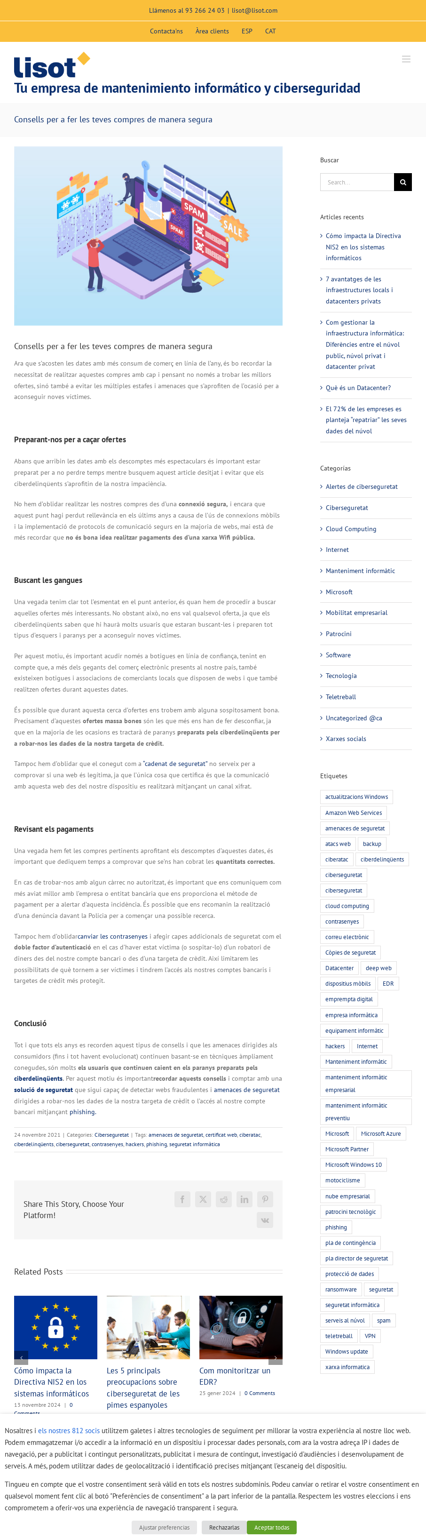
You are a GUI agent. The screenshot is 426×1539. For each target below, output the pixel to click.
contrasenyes (107, 1144)
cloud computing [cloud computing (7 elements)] (347, 905)
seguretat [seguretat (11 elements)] (381, 1289)
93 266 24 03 (205, 10)
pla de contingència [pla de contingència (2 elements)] (350, 1242)
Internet (337, 549)
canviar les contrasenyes (113, 936)
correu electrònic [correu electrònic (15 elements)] (347, 937)
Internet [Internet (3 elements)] (367, 1046)
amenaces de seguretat (247, 1089)
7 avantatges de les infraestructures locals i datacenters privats (359, 290)
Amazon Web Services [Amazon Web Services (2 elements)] (353, 812)
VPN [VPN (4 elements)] (370, 1336)
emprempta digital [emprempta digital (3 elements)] (349, 999)
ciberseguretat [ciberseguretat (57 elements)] (343, 874)
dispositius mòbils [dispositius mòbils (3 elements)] (348, 983)
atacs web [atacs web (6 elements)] (338, 843)
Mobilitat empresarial (356, 612)
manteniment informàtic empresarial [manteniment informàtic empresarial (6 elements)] (356, 1083)
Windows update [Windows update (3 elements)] (346, 1351)
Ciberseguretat (112, 1134)
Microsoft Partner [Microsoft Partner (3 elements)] (347, 1149)
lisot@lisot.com (254, 10)
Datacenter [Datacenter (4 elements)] (339, 968)
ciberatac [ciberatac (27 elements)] (336, 859)
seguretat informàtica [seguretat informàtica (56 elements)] (352, 1304)
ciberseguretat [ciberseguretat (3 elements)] (343, 890)
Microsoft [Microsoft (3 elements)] (337, 1133)
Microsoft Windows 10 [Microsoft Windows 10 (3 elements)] (353, 1164)
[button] (21, 1358)
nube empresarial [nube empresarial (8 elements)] (347, 1196)
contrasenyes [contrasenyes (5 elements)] (342, 921)
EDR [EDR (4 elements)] (388, 983)
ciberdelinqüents (38, 1078)
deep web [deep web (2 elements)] (379, 968)
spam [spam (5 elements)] (384, 1320)
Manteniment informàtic (360, 570)
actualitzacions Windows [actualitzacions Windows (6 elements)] (356, 796)
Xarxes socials (346, 738)
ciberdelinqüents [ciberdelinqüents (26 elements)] (382, 859)
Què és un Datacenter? (358, 387)
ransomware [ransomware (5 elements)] (341, 1289)
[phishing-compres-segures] (148, 236)
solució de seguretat (43, 1089)
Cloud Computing (351, 529)
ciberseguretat (72, 1144)
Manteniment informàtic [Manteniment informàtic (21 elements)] (356, 1061)
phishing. (83, 1112)
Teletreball (341, 697)
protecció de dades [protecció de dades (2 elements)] (349, 1273)
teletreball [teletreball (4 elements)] (339, 1336)
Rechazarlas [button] (224, 1527)
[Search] (403, 182)
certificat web (221, 1134)
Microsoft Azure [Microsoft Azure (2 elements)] (381, 1133)
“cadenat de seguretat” (175, 763)
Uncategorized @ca (354, 718)
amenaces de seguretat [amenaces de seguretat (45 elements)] (355, 828)
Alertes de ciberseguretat (362, 486)
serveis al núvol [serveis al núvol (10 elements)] (345, 1320)
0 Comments (260, 1392)
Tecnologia (341, 675)
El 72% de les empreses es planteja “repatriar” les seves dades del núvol (366, 420)
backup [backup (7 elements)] (372, 843)
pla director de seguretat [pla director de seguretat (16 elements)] (356, 1258)
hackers (135, 1144)
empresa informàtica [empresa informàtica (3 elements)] (351, 1015)
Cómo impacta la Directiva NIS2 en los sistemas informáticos (51, 1382)
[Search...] (357, 182)
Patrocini (339, 634)
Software (338, 655)
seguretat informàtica (194, 1144)
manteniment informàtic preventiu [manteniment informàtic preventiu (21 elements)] (356, 1111)
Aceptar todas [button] (271, 1527)
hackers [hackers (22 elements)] (335, 1046)
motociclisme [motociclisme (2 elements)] (342, 1180)
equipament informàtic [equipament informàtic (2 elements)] (354, 1030)
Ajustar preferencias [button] (164, 1527)
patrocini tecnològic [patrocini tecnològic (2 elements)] (350, 1211)
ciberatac (249, 1134)
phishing (156, 1144)
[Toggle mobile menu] (407, 59)
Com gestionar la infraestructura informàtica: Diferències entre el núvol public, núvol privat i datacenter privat (365, 344)
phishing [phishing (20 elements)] (336, 1227)
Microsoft (339, 592)
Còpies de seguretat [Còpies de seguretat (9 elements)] (350, 952)
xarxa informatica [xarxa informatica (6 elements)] (347, 1367)
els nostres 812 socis (69, 1430)
